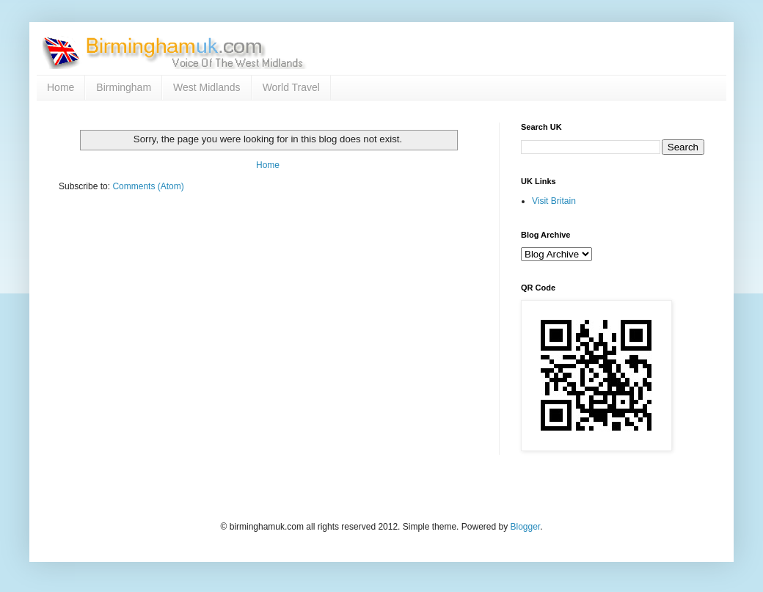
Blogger (525, 527)
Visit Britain (554, 201)
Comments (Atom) (147, 186)
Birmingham (123, 87)
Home (60, 87)
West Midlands (207, 87)
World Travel (291, 87)
